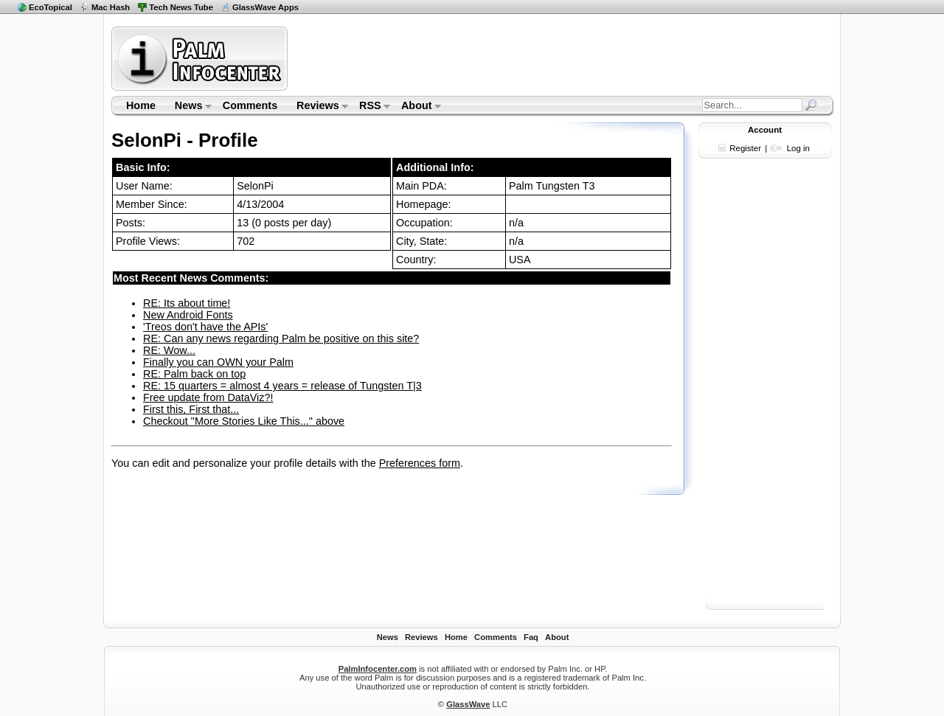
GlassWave (468, 704)
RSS (370, 107)
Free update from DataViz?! (208, 397)
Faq (531, 637)
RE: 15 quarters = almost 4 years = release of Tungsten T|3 (282, 386)
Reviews (317, 107)
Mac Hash (110, 7)
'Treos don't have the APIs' (205, 327)
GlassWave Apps (265, 7)
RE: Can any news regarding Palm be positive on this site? (281, 338)
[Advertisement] (562, 58)
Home (141, 105)
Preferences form (419, 463)
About (416, 107)
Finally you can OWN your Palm (218, 362)
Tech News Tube (181, 7)
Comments (250, 105)
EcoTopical (50, 7)
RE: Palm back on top (194, 374)
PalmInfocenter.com (378, 668)
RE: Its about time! (186, 303)
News (188, 107)
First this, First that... (191, 409)
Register (745, 148)
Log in (798, 148)
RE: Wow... (169, 350)
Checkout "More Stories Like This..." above (243, 421)
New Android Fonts (188, 315)
